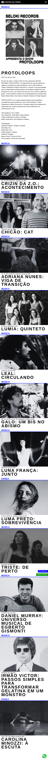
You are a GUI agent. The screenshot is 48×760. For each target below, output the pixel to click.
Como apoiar (42, 574)
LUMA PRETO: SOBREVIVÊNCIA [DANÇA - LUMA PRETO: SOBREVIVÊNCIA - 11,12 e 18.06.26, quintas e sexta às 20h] (21, 520)
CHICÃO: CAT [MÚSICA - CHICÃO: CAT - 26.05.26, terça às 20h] (17, 232)
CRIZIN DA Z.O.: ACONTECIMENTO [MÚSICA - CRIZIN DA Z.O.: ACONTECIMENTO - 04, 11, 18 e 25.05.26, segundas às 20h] (22, 185)
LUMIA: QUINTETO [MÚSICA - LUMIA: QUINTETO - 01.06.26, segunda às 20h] (23, 329)
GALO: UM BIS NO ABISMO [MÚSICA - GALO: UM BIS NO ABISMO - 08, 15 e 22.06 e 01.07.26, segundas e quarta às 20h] (23, 424)
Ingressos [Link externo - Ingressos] (43, 571)
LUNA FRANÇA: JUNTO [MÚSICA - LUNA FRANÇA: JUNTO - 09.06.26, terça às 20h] (19, 472)
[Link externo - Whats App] (44, 756)
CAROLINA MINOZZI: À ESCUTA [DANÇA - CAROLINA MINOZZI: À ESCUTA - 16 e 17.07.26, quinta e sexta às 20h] (15, 743)
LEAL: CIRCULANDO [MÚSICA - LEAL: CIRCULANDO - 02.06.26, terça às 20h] (17, 375)
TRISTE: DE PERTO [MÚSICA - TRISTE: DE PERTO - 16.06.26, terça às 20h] (15, 569)
